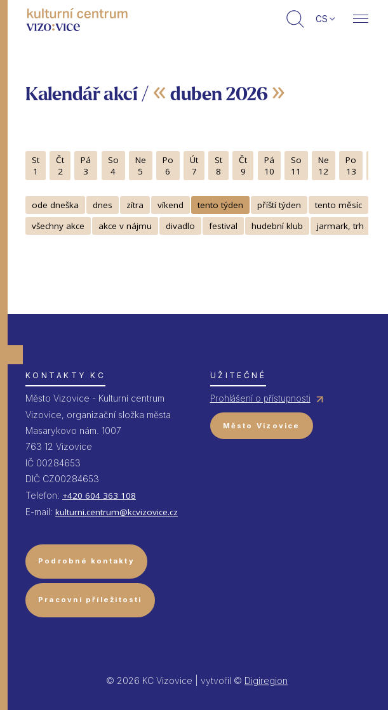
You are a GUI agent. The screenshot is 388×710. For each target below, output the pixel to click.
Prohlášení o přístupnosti (260, 398)
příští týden (279, 205)
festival (223, 226)
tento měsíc (338, 205)
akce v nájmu (125, 226)
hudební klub (277, 226)
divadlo (180, 226)
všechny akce (58, 226)
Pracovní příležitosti (90, 599)
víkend (170, 205)
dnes (102, 205)
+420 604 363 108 (99, 495)
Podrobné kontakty (86, 560)
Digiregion (266, 680)
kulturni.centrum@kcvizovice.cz (116, 512)
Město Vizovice (261, 425)
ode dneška (55, 205)
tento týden (220, 205)
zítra (135, 205)
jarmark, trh (340, 226)
